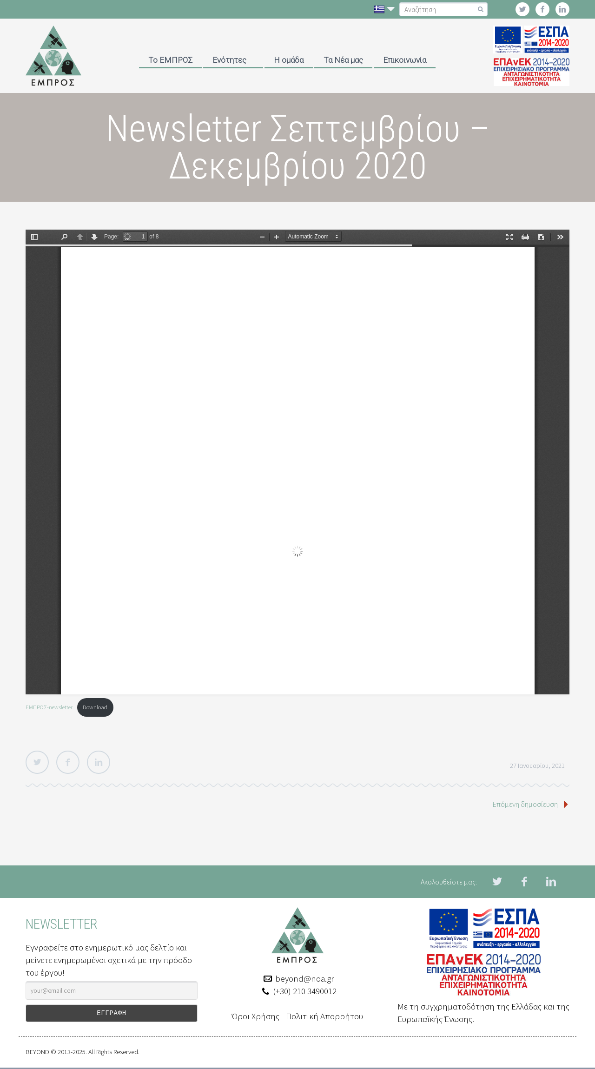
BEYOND (37, 1053)
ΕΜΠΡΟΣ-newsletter (49, 707)
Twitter (37, 762)
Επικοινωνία (404, 60)
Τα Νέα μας (343, 60)
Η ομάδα (289, 60)
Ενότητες (229, 60)
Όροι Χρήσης (255, 1016)
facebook (542, 9)
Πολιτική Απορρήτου (324, 1016)
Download (95, 707)
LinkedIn (98, 762)
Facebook (67, 762)
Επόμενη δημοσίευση (525, 804)
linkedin (562, 9)
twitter (522, 9)
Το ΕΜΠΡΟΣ (170, 60)
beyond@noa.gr (304, 978)
